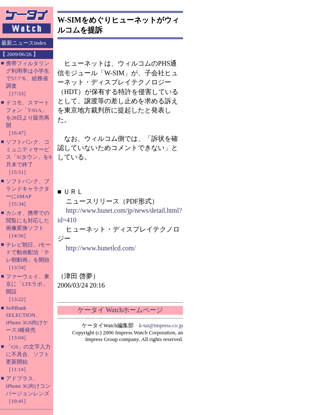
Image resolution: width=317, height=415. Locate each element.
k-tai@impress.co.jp (161, 325)
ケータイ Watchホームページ (120, 309)
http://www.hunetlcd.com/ (101, 248)
